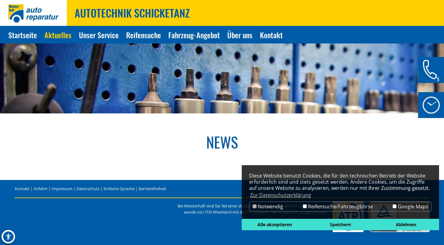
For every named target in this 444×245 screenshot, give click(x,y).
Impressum (61, 188)
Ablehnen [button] (406, 224)
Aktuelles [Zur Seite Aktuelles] (58, 34)
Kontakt (22, 188)
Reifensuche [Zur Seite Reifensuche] (143, 34)
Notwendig (268, 206)
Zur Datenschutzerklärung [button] (280, 195)
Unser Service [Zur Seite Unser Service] (99, 34)
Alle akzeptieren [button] (274, 224)
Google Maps (410, 206)
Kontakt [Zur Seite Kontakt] (271, 34)
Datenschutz (88, 188)
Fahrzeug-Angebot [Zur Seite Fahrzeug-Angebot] (194, 34)
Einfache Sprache (119, 188)
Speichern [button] (340, 224)
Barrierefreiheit (152, 188)
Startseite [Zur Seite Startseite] (22, 34)
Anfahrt (40, 188)
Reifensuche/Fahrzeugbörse (338, 206)
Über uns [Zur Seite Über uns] (240, 34)
